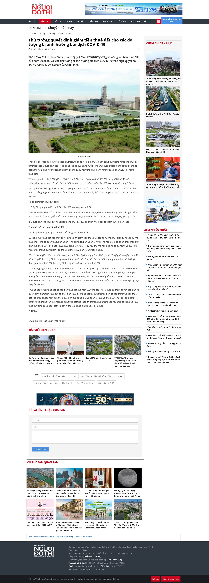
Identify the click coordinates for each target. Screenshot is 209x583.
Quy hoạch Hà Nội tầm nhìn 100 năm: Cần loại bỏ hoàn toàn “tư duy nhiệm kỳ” (164, 267)
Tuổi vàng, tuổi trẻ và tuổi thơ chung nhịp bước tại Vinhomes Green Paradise (97, 525)
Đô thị (58, 21)
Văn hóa (94, 21)
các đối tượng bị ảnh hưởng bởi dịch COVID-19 (102, 376)
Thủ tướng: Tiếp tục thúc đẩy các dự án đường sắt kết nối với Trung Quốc (163, 185)
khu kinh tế (67, 383)
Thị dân (81, 21)
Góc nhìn (33, 33)
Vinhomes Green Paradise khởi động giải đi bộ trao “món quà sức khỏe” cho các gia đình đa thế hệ (69, 526)
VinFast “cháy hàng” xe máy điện (163, 311)
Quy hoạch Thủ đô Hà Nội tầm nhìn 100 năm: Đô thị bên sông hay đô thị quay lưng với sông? (164, 319)
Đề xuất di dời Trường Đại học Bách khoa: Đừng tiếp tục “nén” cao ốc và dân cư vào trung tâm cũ (163, 360)
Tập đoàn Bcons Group (64, 536)
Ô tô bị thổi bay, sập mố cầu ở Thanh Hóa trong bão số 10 (163, 150)
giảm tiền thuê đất (106, 383)
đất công (54, 383)
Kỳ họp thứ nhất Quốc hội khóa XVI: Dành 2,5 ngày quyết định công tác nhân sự (164, 278)
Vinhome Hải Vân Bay (84, 536)
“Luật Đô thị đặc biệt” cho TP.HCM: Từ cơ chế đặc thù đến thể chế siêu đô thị (126, 525)
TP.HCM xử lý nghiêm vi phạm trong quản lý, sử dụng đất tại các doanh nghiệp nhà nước (125, 362)
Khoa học (107, 21)
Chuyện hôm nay (60, 27)
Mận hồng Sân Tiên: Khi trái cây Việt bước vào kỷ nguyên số (164, 287)
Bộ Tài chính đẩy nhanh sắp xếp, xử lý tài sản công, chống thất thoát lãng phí (41, 361)
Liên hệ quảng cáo (171, 579)
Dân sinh (45, 21)
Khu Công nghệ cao (85, 383)
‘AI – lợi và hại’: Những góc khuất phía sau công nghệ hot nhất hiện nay (97, 493)
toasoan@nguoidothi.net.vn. (87, 566)
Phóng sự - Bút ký (47, 33)
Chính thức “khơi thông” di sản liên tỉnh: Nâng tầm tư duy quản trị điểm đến (68, 493)
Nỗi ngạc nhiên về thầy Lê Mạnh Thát (165, 351)
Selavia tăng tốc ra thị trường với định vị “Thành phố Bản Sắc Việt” (162, 304)
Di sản (69, 21)
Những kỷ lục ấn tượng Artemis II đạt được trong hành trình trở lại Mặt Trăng (127, 493)
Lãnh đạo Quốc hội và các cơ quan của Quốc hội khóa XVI (40, 523)
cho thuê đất (40, 383)
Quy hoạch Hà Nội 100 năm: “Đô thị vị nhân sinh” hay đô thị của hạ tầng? (164, 336)
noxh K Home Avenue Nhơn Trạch (41, 536)
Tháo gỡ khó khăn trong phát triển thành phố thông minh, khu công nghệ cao (70, 361)
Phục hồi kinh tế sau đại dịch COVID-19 (59, 376)
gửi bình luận (40, 449)
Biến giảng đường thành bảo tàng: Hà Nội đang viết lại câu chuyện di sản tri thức (164, 248)
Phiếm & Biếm (64, 33)
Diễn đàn (135, 21)
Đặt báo (155, 579)
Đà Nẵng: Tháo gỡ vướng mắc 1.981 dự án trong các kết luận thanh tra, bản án (40, 493)
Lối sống (122, 21)
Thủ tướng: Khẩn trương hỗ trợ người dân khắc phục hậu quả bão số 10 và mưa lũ (163, 81)
